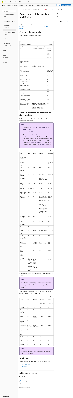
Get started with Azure (66, 5)
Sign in (70, 1)
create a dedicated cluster (34, 134)
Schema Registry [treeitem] (7, 25)
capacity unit (34, 127)
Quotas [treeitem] (5, 30)
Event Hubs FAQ (25, 368)
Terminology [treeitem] (6, 27)
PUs (24, 133)
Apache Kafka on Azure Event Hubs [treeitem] (9, 22)
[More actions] (52, 10)
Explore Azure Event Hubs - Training (26, 380)
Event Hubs (35, 9)
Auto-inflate (24, 366)
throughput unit (27, 129)
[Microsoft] (2, 2)
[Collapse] (16, 9)
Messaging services (27, 9)
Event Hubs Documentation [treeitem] (8, 14)
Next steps (59, 16)
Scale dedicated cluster (36, 142)
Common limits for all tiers (62, 12)
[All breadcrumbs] (20, 10)
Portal (58, 5)
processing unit (43, 127)
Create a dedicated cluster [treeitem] (9, 48)
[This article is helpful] (67, 21)
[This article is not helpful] (68, 21)
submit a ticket (43, 144)
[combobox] (9, 11)
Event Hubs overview (26, 364)
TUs (32, 131)
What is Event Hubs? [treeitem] (8, 19)
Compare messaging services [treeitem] (9, 32)
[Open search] (67, 2)
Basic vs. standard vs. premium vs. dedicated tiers (64, 14)
